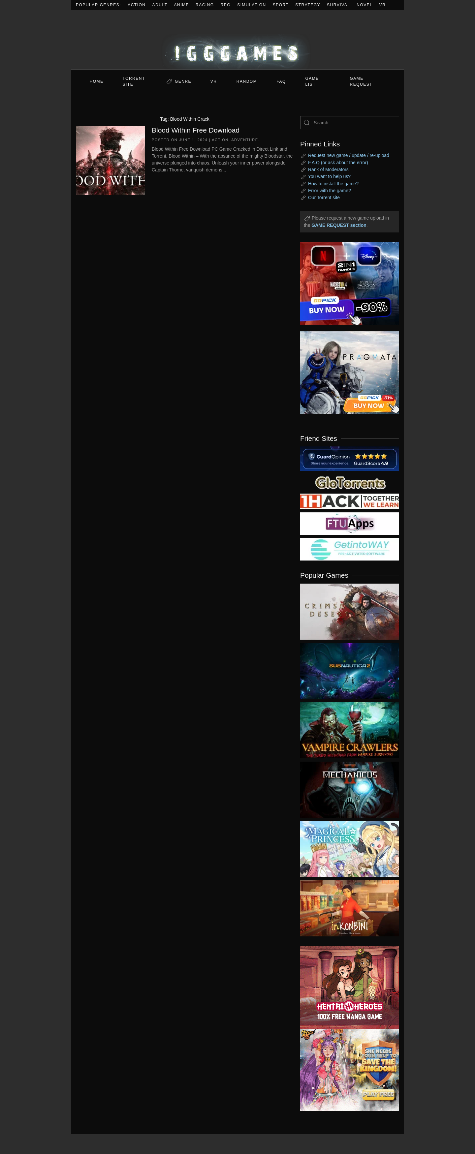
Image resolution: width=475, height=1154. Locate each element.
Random (247, 81)
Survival (338, 5)
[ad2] (346, 987)
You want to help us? (329, 176)
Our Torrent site (324, 197)
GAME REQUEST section (338, 225)
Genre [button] (183, 81)
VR (382, 5)
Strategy (307, 5)
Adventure (244, 140)
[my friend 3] (349, 500)
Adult (160, 5)
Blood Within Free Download (195, 130)
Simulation (251, 5)
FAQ (281, 81)
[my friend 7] (349, 549)
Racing (205, 5)
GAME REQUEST (361, 81)
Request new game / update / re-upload (348, 155)
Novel (364, 5)
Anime (181, 5)
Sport (281, 5)
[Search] (349, 122)
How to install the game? (333, 183)
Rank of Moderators (328, 169)
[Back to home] (237, 40)
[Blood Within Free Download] (110, 160)
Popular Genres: (98, 5)
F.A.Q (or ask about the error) (338, 162)
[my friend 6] (349, 523)
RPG (226, 5)
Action (136, 5)
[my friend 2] (349, 482)
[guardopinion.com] (349, 458)
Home (97, 81)
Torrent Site (134, 81)
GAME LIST (312, 81)
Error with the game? (329, 190)
